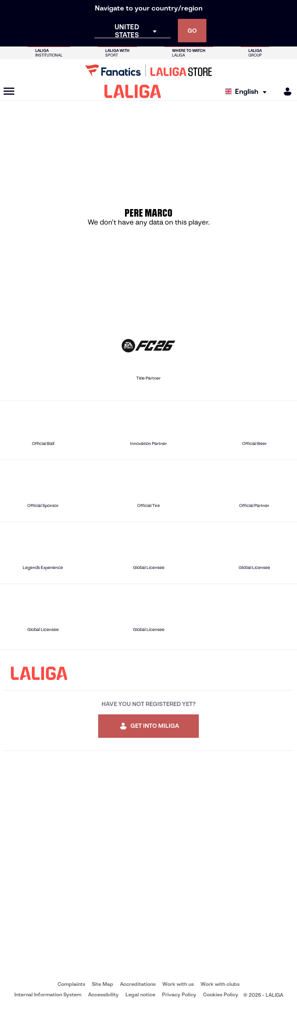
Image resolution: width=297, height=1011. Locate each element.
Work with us (178, 984)
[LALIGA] (132, 91)
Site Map (102, 984)
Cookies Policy (220, 994)
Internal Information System (47, 994)
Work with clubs (220, 984)
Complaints (71, 984)
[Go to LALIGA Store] (148, 70)
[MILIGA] (285, 92)
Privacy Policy (179, 994)
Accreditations (138, 984)
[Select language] (248, 91)
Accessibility (103, 994)
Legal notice (140, 994)
